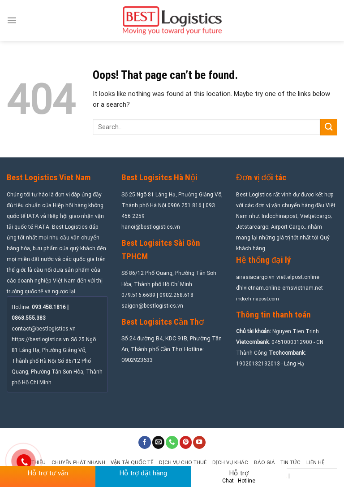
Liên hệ (315, 462)
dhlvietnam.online (258, 288)
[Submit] (328, 127)
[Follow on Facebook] (144, 442)
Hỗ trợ (239, 476)
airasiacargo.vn (255, 277)
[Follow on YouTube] (199, 442)
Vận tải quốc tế (132, 462)
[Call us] (172, 442)
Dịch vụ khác (230, 462)
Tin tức (290, 462)
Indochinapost (279, 216)
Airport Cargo (287, 227)
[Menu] (12, 20)
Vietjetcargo (315, 216)
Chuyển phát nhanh (78, 462)
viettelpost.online (297, 277)
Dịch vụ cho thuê (182, 462)
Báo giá (264, 462)
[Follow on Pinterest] (186, 442)
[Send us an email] (158, 442)
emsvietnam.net (302, 288)
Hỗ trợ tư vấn (48, 473)
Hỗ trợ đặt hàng (143, 473)
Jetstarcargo (252, 227)
